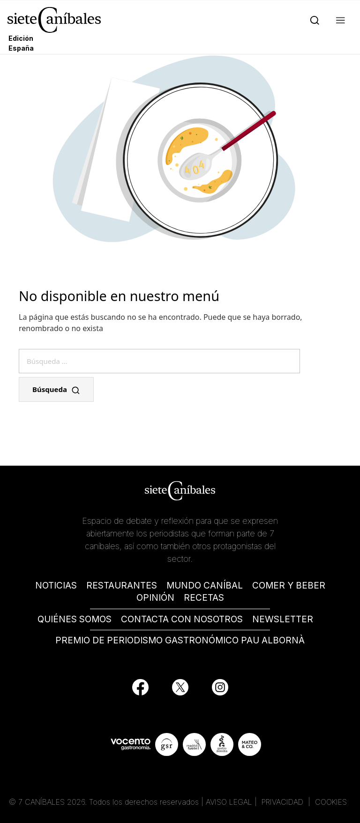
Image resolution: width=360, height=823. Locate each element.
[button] (338, 19)
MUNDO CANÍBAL (204, 585)
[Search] (312, 19)
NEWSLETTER (282, 619)
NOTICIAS (56, 585)
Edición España (21, 43)
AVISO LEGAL (229, 802)
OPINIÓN (155, 597)
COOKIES (331, 802)
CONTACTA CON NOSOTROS (182, 619)
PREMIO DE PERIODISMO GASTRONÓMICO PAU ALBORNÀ (180, 640)
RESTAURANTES (121, 585)
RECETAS (204, 597)
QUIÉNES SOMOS (75, 619)
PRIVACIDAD (284, 802)
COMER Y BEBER (288, 585)
